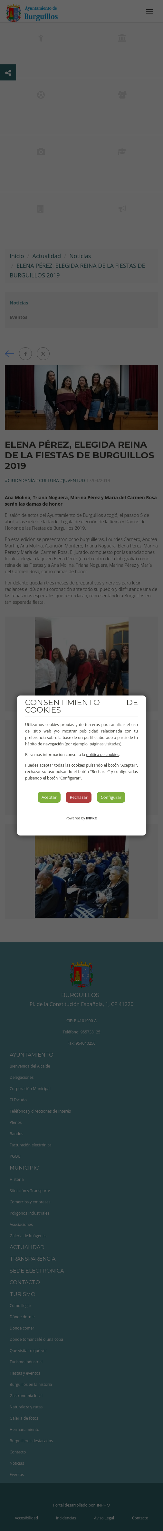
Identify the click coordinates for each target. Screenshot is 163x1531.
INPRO (92, 818)
